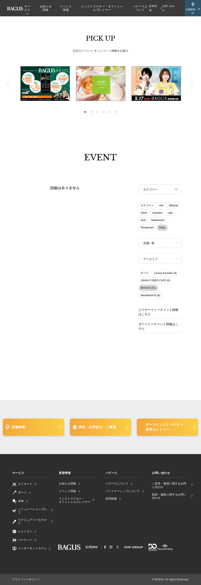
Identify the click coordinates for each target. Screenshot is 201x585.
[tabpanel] (100, 83)
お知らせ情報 (46, 8)
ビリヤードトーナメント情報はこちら (158, 313)
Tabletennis (157, 220)
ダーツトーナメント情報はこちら (158, 326)
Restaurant (147, 227)
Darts (144, 213)
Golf (143, 220)
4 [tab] (104, 112)
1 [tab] (85, 112)
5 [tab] (110, 112)
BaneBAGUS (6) (150, 296)
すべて (145, 274)
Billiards (173, 205)
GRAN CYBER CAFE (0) (155, 281)
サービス (27, 8)
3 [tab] (97, 112)
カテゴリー (147, 205)
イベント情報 (66, 8)
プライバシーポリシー (25, 579)
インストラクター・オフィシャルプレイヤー (102, 8)
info (161, 205)
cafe (170, 213)
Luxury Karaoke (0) (165, 274)
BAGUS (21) (148, 288)
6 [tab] (116, 112)
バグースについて (140, 8)
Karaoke (157, 213)
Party (162, 227)
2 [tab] (91, 112)
